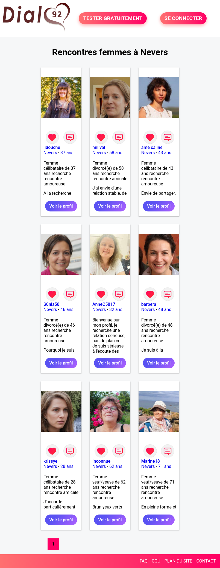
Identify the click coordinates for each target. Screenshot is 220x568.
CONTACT (206, 561)
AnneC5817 (103, 304)
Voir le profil (61, 206)
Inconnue (101, 461)
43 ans (164, 152)
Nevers (50, 152)
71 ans (164, 466)
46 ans (67, 309)
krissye (50, 461)
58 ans (115, 152)
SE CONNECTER (183, 18)
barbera (148, 304)
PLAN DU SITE (178, 561)
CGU (156, 561)
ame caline (152, 147)
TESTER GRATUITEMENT (112, 18)
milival (98, 147)
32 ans (115, 309)
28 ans (67, 466)
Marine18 (150, 461)
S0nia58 (51, 304)
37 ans (67, 152)
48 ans (164, 309)
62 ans (115, 466)
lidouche (51, 147)
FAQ (144, 561)
